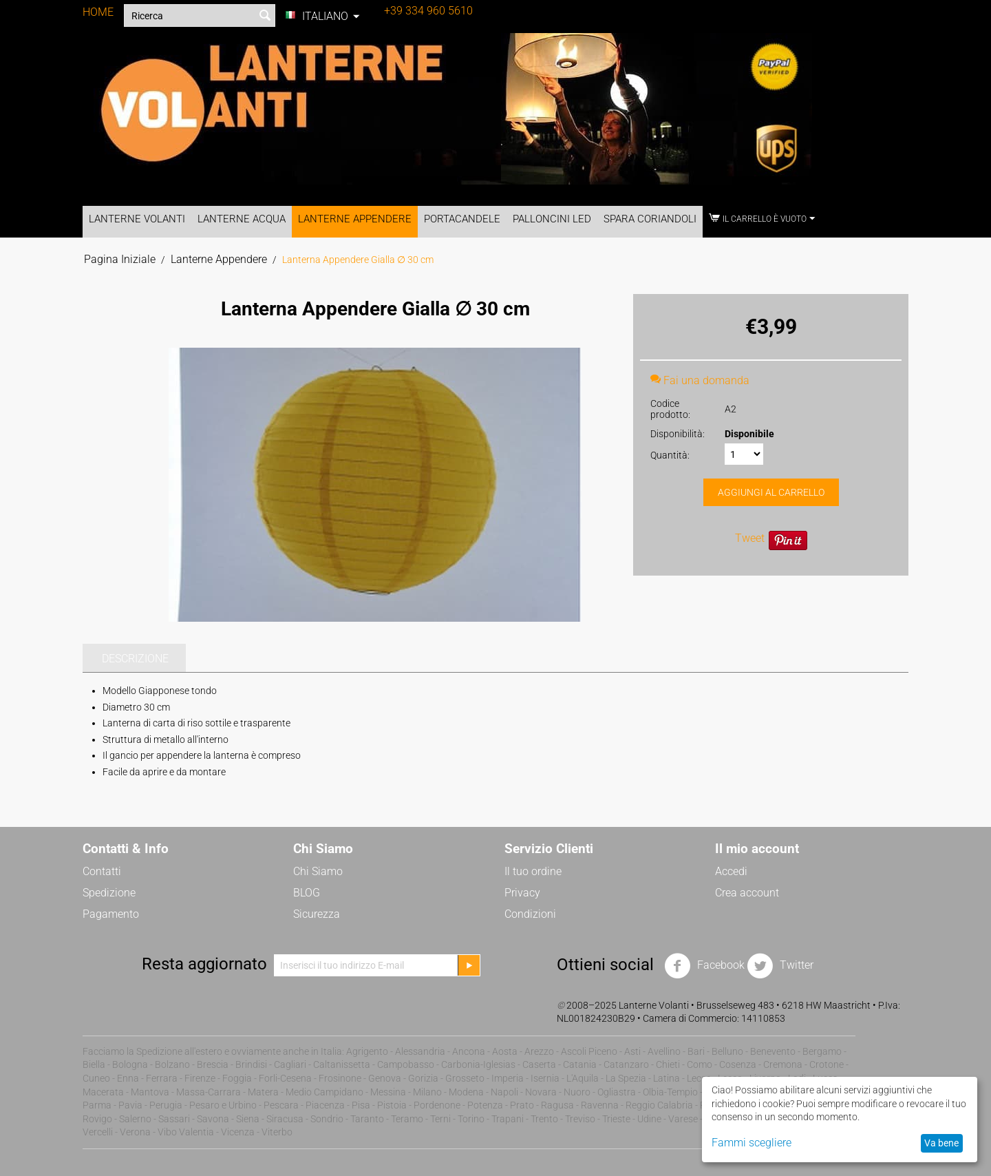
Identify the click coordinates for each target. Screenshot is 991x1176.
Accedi (731, 871)
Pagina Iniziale (120, 259)
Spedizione (109, 892)
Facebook (704, 966)
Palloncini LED (552, 219)
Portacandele (462, 219)
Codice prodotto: (670, 409)
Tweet (750, 538)
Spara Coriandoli (650, 219)
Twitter (780, 966)
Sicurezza (316, 914)
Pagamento (111, 914)
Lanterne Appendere (355, 219)
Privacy (522, 892)
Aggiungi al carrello (771, 492)
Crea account (747, 892)
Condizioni (530, 914)
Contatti (102, 871)
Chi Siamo (318, 871)
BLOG (306, 892)
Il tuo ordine (533, 871)
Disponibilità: (677, 433)
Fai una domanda (699, 380)
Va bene (941, 1142)
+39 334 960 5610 (428, 10)
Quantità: (670, 455)
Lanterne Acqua (242, 219)
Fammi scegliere (751, 1142)
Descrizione (135, 658)
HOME (98, 12)
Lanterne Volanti (137, 219)
